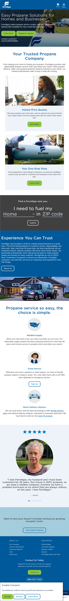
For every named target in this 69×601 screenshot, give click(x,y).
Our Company (14, 544)
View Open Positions (34, 530)
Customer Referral (15, 549)
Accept (7, 597)
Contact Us (34, 572)
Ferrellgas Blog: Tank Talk (50, 554)
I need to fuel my (33, 208)
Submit (33, 223)
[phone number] (58, 5)
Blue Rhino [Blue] (65, 592)
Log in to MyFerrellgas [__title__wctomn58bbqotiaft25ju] (9, 41)
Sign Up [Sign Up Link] (34, 384)
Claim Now (8, 33)
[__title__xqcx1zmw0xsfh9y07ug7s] (7, 4)
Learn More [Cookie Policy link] (33, 597)
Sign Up (44, 552)
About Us (8, 268)
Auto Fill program (45, 416)
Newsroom (13, 554)
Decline (19, 597)
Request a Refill (47, 549)
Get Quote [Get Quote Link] (34, 124)
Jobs (11, 552)
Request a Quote (26, 33)
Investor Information (16, 547)
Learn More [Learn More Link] (34, 183)
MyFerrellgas (46, 544)
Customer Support (48, 547)
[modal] (31, 591)
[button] (28, 500)
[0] (34, 579)
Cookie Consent (11, 585)
